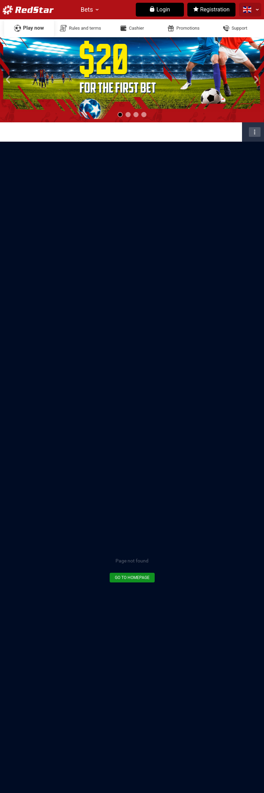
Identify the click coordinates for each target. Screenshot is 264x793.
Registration (211, 9)
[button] (120, 114)
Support (240, 28)
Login (160, 9)
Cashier (136, 28)
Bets (87, 9)
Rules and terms (85, 28)
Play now (33, 28)
